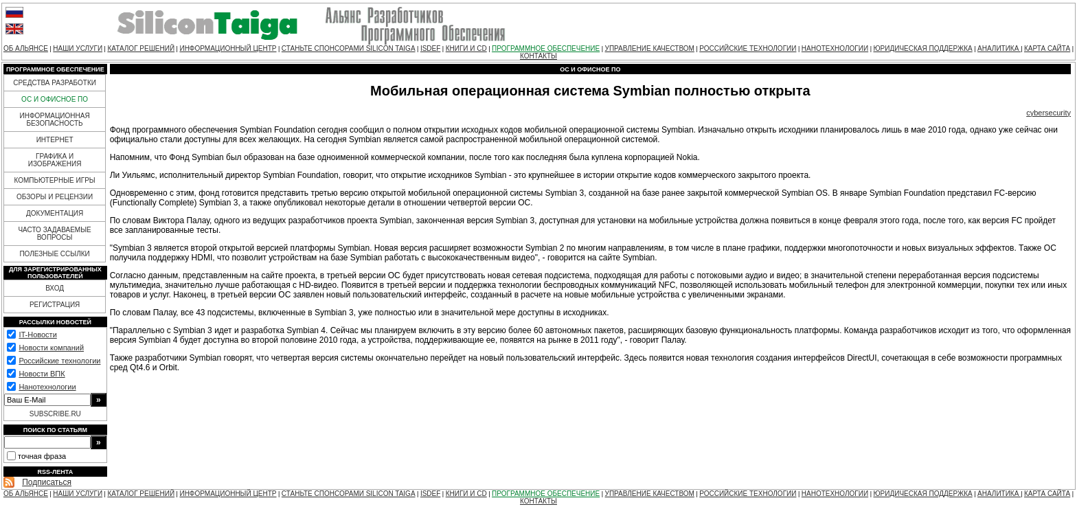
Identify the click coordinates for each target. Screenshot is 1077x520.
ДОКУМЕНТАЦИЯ (54, 213)
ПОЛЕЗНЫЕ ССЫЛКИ (54, 254)
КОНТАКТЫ (538, 56)
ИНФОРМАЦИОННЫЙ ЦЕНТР (227, 48)
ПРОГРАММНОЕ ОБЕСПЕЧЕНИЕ (546, 48)
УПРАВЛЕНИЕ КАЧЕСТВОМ (649, 48)
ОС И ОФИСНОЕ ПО (54, 99)
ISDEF (430, 48)
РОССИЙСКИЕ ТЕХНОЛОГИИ (747, 48)
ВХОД (54, 288)
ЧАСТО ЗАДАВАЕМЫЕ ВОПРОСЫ (54, 233)
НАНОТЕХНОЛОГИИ (835, 48)
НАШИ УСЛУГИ (77, 48)
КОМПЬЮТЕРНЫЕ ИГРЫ (54, 180)
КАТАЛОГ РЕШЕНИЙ (140, 48)
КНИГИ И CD (466, 48)
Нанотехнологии (47, 387)
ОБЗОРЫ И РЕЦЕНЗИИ (54, 197)
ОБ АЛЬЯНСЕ (25, 48)
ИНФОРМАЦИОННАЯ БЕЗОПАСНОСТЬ (55, 119)
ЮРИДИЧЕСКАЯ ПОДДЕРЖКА (922, 48)
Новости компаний (51, 347)
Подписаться (46, 482)
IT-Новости (37, 334)
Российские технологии (59, 361)
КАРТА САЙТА (1047, 48)
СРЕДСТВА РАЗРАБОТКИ (54, 83)
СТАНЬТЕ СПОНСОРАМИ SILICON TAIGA (349, 48)
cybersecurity (1048, 113)
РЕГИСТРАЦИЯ (55, 304)
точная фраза (42, 456)
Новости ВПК (42, 374)
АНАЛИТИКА (999, 48)
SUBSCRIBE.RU (55, 414)
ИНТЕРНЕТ (54, 140)
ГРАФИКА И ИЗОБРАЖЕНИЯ (55, 160)
